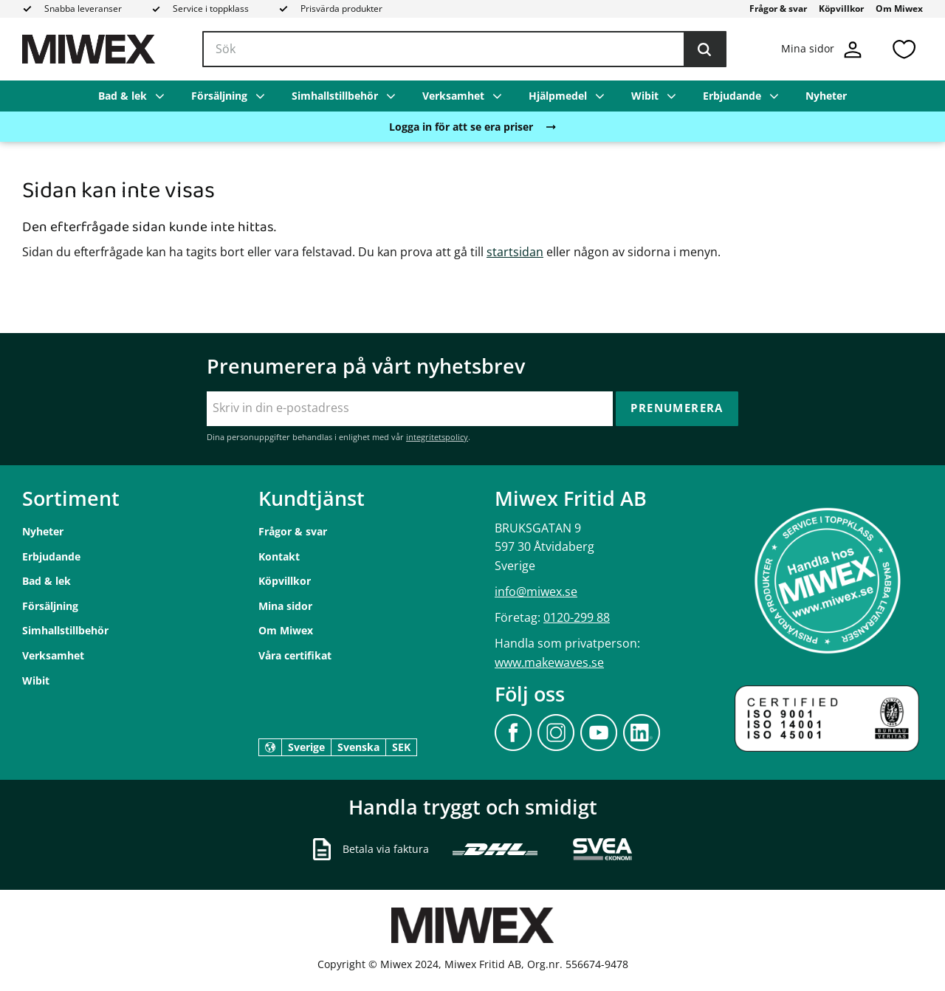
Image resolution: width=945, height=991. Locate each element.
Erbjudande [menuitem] (732, 96)
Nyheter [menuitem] (826, 96)
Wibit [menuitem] (645, 96)
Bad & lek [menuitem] (122, 96)
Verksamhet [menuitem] (453, 96)
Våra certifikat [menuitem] (294, 655)
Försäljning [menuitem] (219, 96)
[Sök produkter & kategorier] (464, 49)
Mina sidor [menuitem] (285, 606)
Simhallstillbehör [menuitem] (335, 96)
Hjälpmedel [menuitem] (558, 96)
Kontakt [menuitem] (279, 556)
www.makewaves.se (549, 662)
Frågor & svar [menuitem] (778, 8)
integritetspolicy (437, 436)
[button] (903, 49)
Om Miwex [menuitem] (899, 8)
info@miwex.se (536, 591)
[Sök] (704, 49)
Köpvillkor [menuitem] (841, 8)
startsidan (515, 252)
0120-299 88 (576, 617)
